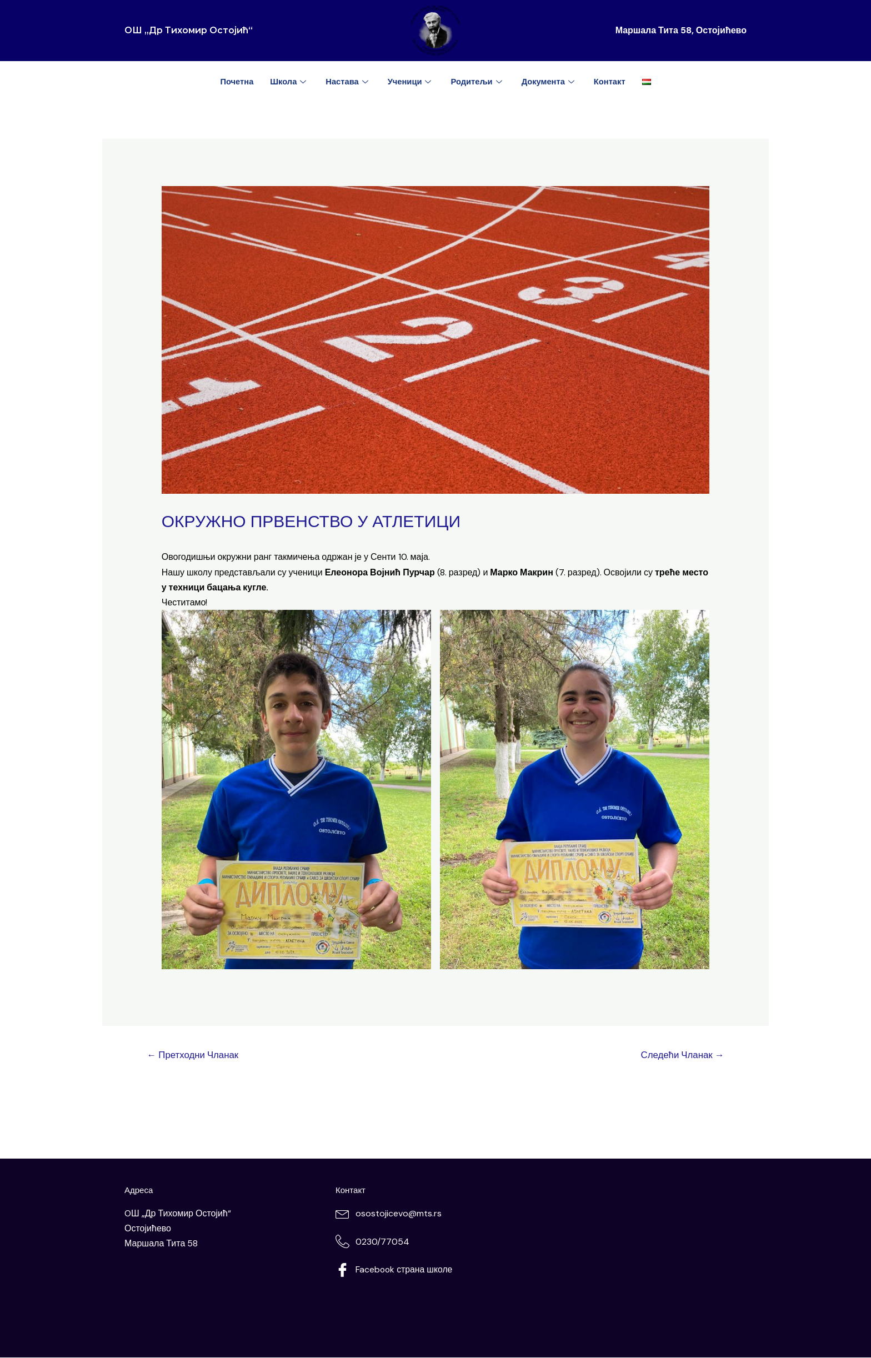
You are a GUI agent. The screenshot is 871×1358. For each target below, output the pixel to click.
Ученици (410, 81)
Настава (347, 81)
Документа (550, 81)
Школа (288, 81)
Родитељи (478, 81)
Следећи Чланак (681, 1055)
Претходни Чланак (194, 1055)
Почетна (235, 81)
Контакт (611, 81)
